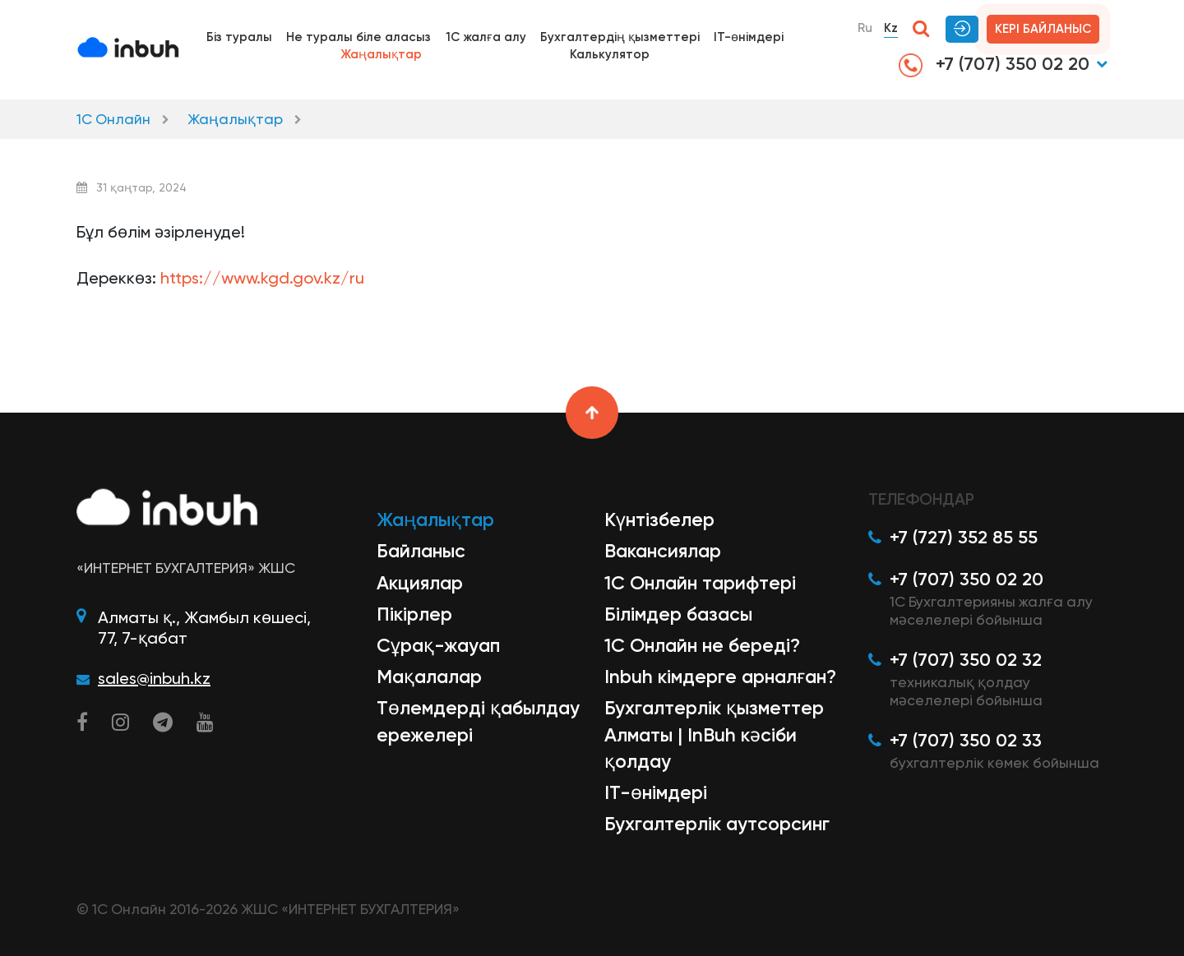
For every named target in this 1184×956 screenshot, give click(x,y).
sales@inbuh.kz (154, 678)
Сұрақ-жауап (438, 645)
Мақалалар (429, 676)
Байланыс (421, 550)
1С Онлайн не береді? (702, 645)
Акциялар (420, 582)
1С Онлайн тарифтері (700, 582)
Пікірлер (414, 614)
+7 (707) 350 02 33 (966, 740)
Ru (865, 28)
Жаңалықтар (381, 54)
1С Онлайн (113, 119)
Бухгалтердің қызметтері (620, 37)
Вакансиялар (662, 550)
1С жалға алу (486, 37)
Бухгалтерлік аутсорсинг (717, 823)
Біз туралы (239, 37)
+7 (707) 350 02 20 (994, 65)
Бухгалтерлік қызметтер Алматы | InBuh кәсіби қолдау (714, 734)
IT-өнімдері (749, 37)
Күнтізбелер (659, 519)
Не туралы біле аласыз (358, 37)
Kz (891, 28)
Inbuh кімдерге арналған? (720, 676)
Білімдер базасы (678, 614)
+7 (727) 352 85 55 (964, 537)
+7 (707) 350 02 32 (966, 660)
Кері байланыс (1043, 28)
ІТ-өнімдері (655, 792)
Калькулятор (610, 54)
